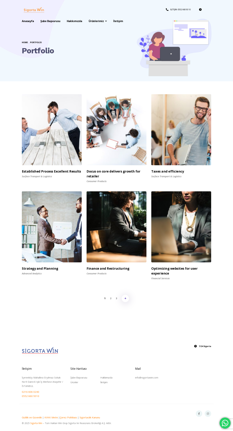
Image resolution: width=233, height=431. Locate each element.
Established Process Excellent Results (51, 171)
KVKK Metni (51, 417)
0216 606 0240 (30, 391)
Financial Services (160, 278)
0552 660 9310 (30, 396)
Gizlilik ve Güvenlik (32, 417)
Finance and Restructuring (108, 268)
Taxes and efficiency (167, 171)
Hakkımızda (106, 377)
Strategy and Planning (40, 268)
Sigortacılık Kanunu (90, 417)
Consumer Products (96, 181)
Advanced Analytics (32, 273)
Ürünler (74, 382)
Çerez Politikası (68, 417)
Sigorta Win (36, 423)
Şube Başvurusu (78, 377)
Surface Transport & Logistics (37, 176)
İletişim (104, 382)
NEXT (125, 298)
